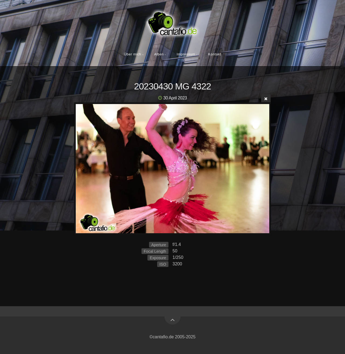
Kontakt (214, 54)
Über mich (132, 54)
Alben (159, 54)
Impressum (186, 54)
